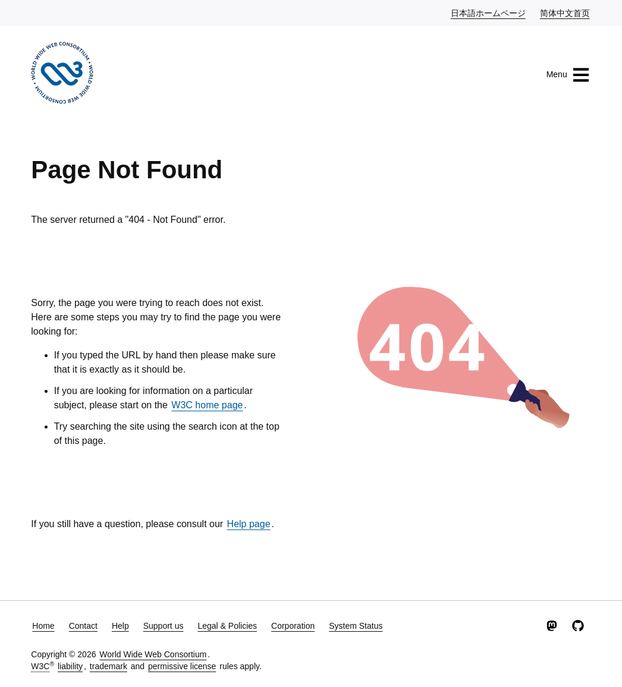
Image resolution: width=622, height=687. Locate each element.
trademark (108, 666)
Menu (568, 75)
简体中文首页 (565, 12)
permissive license (182, 666)
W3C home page (207, 405)
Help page (249, 524)
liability (70, 666)
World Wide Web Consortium (152, 654)
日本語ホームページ (489, 12)
